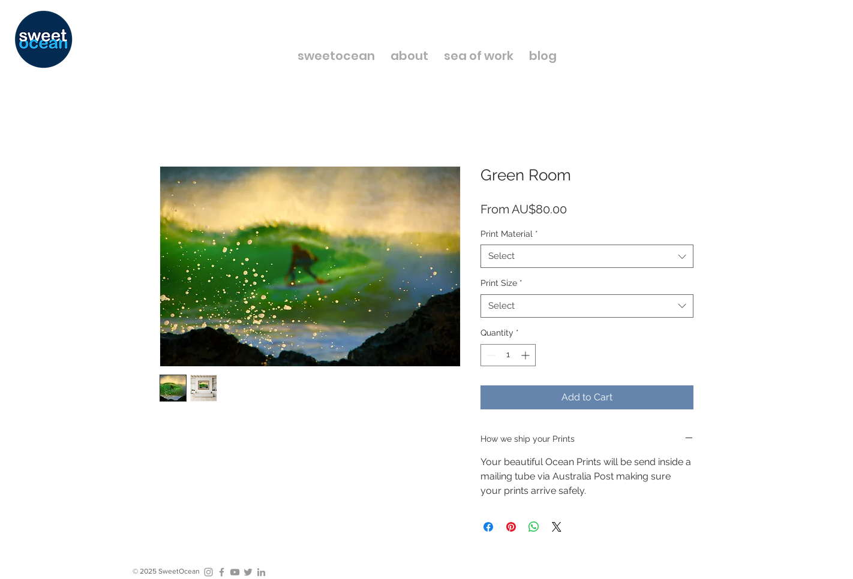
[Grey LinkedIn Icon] (261, 572)
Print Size (501, 283)
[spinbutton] (508, 355)
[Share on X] (556, 527)
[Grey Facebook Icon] (221, 572)
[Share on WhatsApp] (534, 527)
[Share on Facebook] (488, 527)
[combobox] (586, 256)
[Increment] (526, 355)
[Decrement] (489, 355)
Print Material (509, 234)
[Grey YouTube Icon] (235, 572)
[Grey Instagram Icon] (208, 572)
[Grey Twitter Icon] (248, 572)
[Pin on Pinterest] (511, 527)
